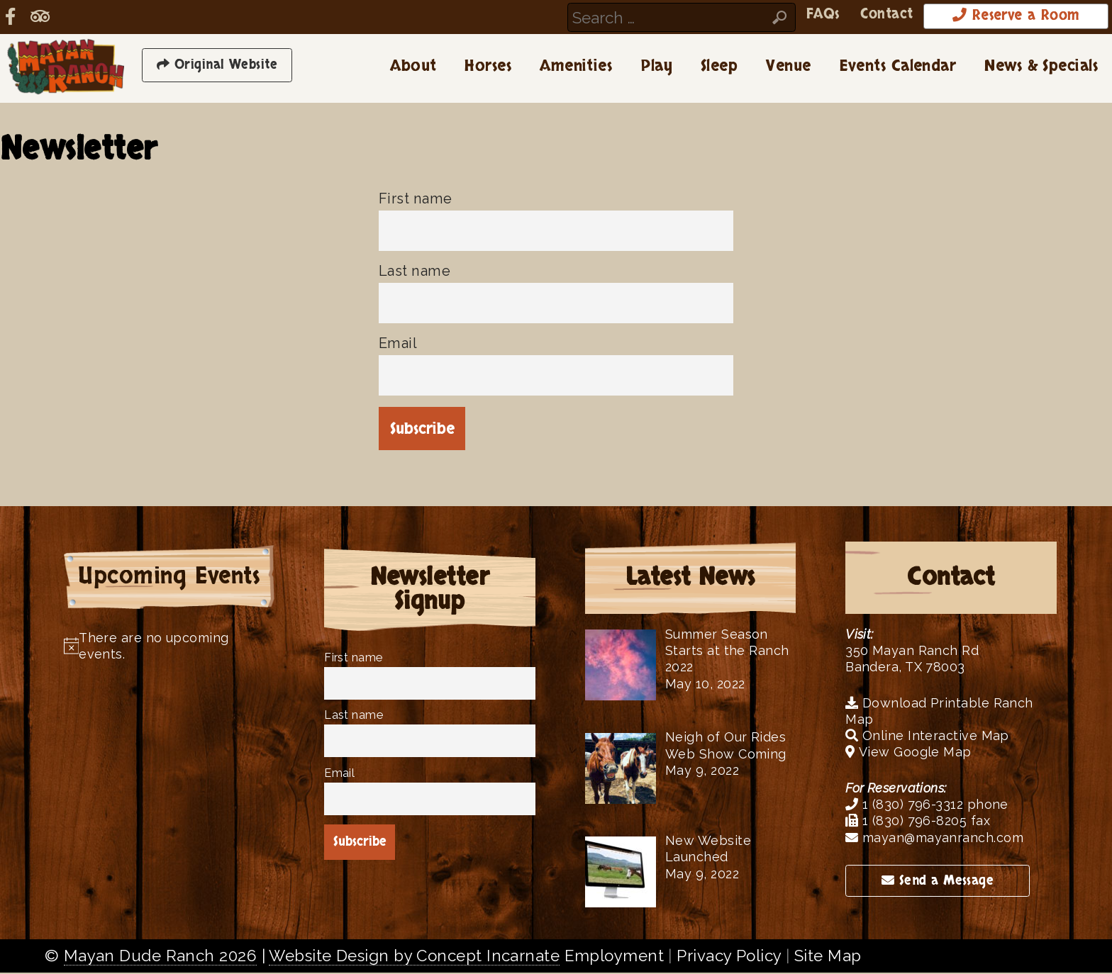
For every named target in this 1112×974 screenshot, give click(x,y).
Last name (414, 271)
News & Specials (1041, 67)
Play (656, 67)
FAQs (793, 15)
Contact (862, 15)
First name (415, 199)
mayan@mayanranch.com (934, 838)
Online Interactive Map (927, 736)
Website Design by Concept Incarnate (414, 956)
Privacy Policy (729, 956)
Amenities (576, 67)
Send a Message (938, 881)
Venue (788, 67)
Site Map (828, 956)
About (413, 67)
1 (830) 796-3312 (904, 804)
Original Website (217, 66)
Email (398, 343)
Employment (614, 956)
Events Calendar (898, 67)
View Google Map (908, 753)
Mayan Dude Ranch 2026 (160, 956)
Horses (488, 67)
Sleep (719, 67)
